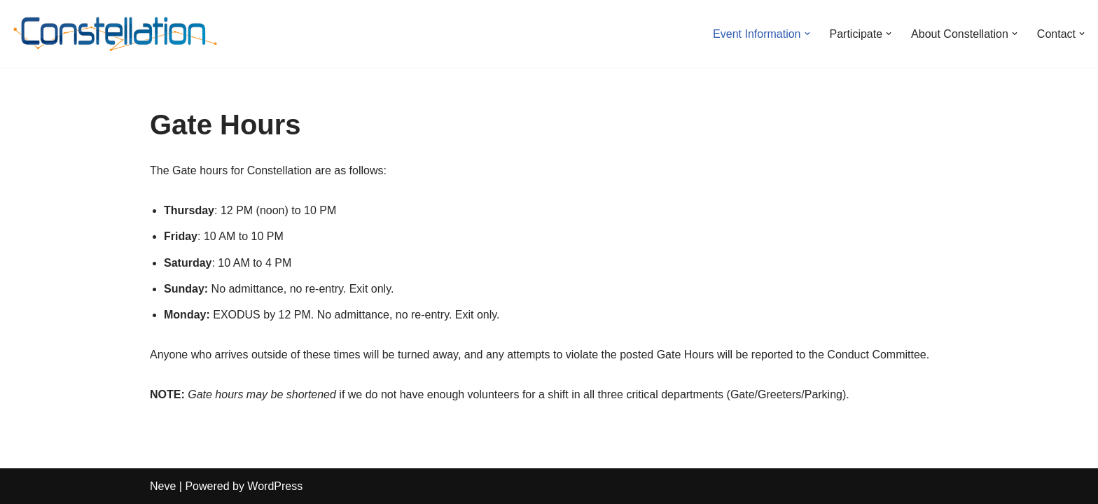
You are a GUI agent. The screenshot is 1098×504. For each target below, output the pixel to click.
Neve (163, 486)
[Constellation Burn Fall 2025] (116, 34)
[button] (807, 33)
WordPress (275, 486)
